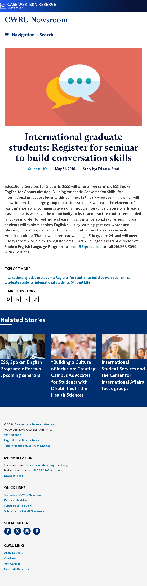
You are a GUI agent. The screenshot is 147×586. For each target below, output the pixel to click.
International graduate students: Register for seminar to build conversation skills (67, 278)
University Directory (16, 569)
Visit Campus (12, 563)
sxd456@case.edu (86, 246)
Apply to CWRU (14, 553)
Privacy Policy (30, 440)
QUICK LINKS (14, 488)
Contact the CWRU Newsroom (23, 495)
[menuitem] (73, 495)
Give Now (10, 558)
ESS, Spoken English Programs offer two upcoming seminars (21, 368)
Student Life (80, 282)
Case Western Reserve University (34, 424)
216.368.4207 (41, 470)
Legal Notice (12, 440)
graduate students (19, 282)
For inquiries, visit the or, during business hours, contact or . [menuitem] (36, 470)
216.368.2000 (12, 435)
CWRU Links (14, 546)
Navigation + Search (27, 35)
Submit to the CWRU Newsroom (24, 511)
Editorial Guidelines (16, 500)
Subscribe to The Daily (18, 505)
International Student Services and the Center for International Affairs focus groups (123, 375)
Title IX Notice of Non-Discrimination (27, 446)
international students (52, 282)
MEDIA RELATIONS (19, 458)
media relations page (43, 465)
